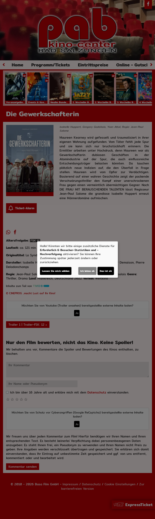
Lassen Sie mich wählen (55, 271)
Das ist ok (106, 271)
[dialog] (77, 259)
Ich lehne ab (87, 271)
